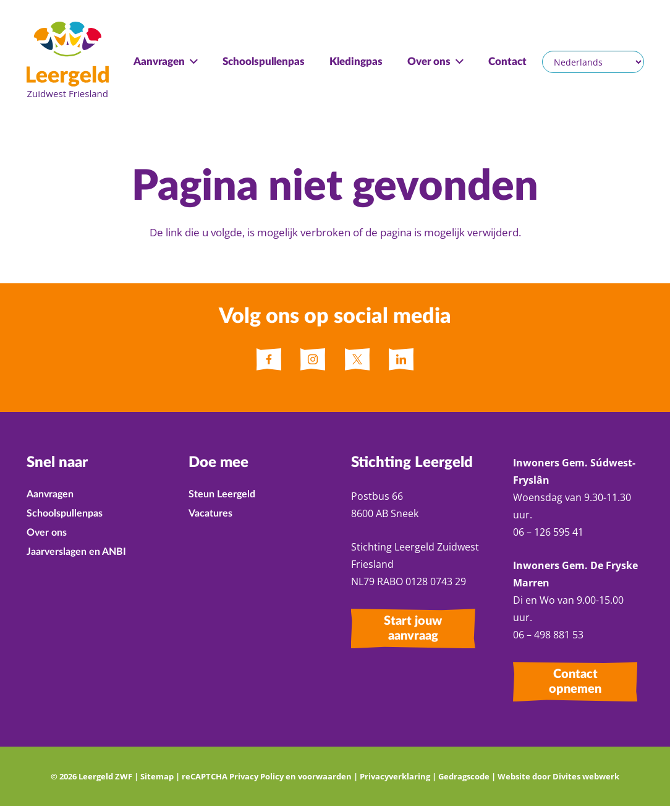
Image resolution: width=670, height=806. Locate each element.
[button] (191, 61)
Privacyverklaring (395, 776)
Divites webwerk (586, 776)
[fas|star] (269, 359)
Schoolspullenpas (65, 513)
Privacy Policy (256, 776)
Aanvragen (50, 494)
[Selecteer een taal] (592, 62)
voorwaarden (325, 776)
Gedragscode (464, 776)
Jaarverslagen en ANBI (76, 552)
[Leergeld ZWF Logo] (68, 62)
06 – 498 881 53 (548, 634)
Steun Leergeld (222, 494)
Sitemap (157, 776)
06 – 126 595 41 (549, 532)
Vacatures (210, 513)
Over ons (47, 533)
